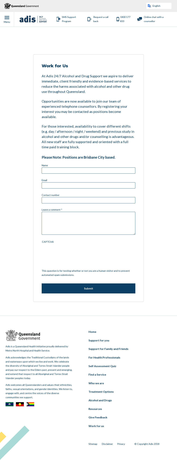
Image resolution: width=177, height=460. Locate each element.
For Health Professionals (104, 357)
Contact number (50, 194)
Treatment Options (101, 391)
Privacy (121, 443)
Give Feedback (97, 417)
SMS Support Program (69, 19)
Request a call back (100, 19)
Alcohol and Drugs (100, 400)
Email (44, 180)
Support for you (98, 340)
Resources (95, 408)
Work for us (96, 426)
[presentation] (56, 256)
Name (45, 165)
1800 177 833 (125, 19)
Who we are (96, 383)
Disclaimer (107, 443)
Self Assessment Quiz (102, 366)
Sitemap (92, 443)
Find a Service (97, 374)
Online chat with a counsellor (154, 19)
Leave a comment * (52, 209)
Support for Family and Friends (108, 348)
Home (92, 331)
